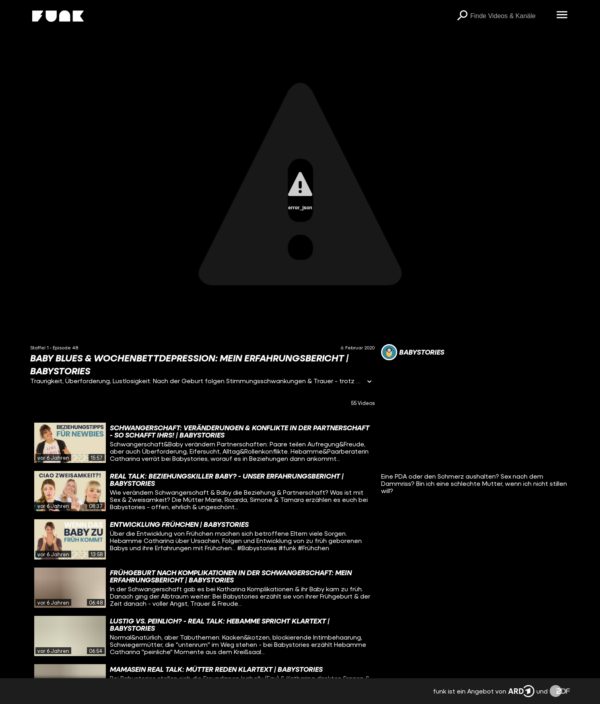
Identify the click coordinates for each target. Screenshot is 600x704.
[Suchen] (462, 16)
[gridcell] (202, 443)
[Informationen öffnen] (369, 382)
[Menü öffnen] (562, 15)
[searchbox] (510, 16)
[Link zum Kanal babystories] (412, 352)
